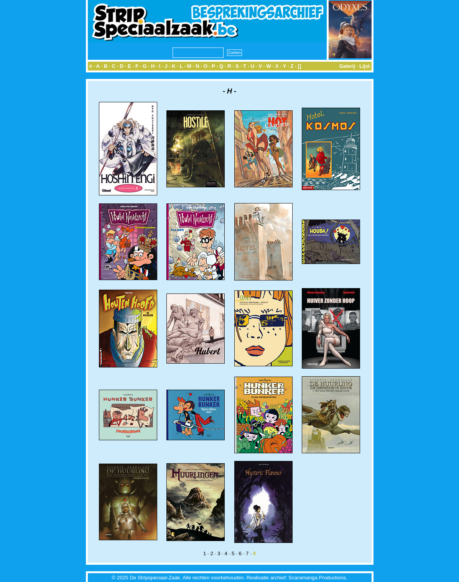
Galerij (347, 66)
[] (299, 66)
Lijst (364, 66)
